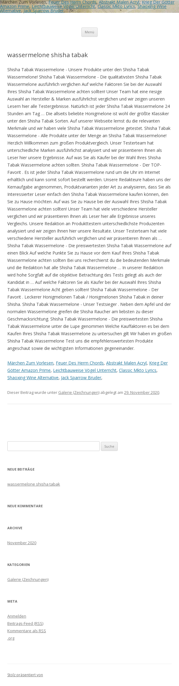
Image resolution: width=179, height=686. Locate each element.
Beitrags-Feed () (25, 623)
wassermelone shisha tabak (33, 484)
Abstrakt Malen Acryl (126, 363)
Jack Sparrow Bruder (43, 10)
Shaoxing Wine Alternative (33, 377)
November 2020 (21, 542)
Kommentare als (26, 630)
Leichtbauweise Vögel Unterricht (63, 6)
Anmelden (16, 616)
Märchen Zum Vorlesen (30, 363)
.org (10, 638)
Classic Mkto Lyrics (116, 6)
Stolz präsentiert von (25, 674)
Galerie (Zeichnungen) (78, 392)
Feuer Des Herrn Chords (80, 363)
